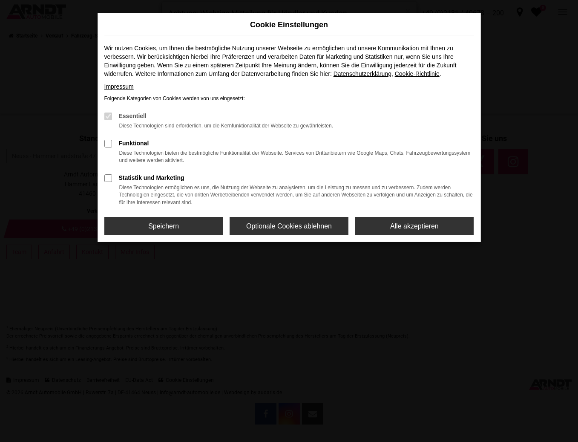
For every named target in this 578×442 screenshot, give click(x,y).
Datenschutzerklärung (362, 73)
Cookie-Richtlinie (417, 73)
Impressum (119, 86)
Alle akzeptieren (414, 226)
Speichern (163, 226)
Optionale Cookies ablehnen (289, 226)
